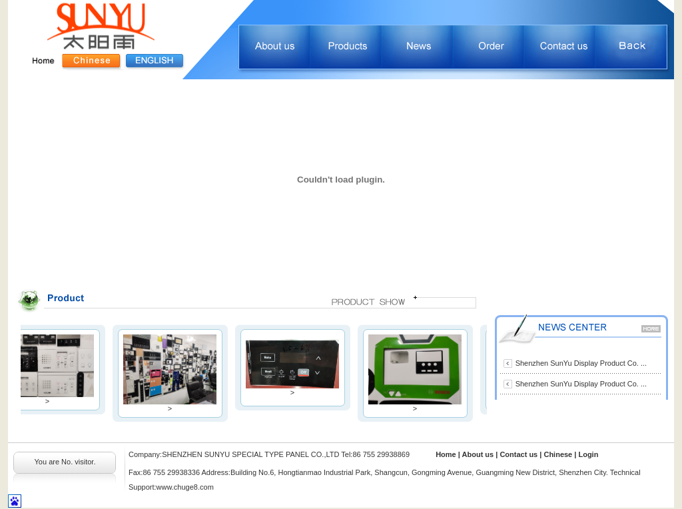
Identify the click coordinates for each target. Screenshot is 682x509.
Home (446, 454)
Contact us (519, 454)
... (644, 363)
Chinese (557, 454)
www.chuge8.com (185, 487)
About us (479, 454)
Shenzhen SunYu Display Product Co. (578, 363)
